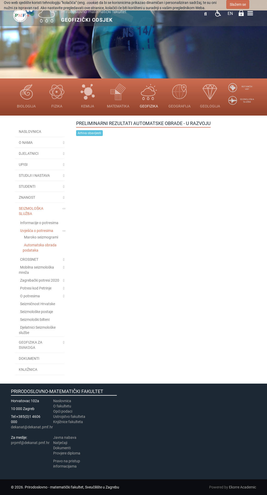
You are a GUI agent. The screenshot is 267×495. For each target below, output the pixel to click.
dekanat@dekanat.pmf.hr (32, 427)
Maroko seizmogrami (41, 237)
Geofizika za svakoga (30, 345)
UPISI (23, 164)
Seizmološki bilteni (35, 319)
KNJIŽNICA (28, 369)
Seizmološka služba (31, 211)
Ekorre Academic (242, 487)
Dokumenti (29, 358)
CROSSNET (29, 259)
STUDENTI (27, 186)
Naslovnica (30, 131)
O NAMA (26, 142)
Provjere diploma (66, 453)
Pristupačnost (217, 13)
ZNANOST (27, 197)
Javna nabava (64, 437)
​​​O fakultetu (62, 406)
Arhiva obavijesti (89, 133)
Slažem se (238, 4)
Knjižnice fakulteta (68, 422)
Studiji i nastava (34, 175)
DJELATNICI (29, 153)
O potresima (30, 296)
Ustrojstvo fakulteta (69, 416)
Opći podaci (62, 411)
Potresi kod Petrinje (35, 288)
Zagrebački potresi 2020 (39, 280)
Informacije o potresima (39, 223)
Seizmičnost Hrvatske (37, 304)
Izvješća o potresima (36, 231)
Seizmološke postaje (36, 312)
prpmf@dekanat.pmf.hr (30, 443)
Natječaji (60, 443)
